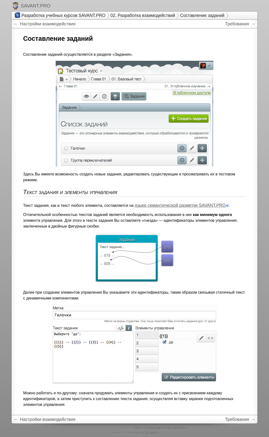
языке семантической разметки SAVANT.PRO (180, 205)
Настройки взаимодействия (47, 23)
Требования (237, 23)
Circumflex (151, 433)
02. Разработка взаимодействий (142, 15)
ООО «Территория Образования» (160, 428)
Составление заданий (202, 15)
